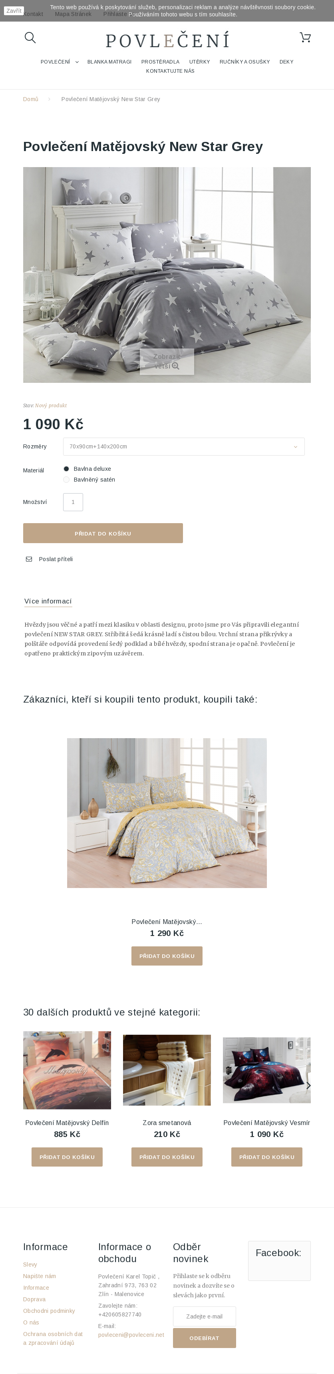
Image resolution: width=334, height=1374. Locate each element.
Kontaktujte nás (170, 71)
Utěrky (199, 62)
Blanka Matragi (109, 62)
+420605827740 (120, 1314)
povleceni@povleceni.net (131, 1335)
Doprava (34, 1299)
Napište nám (39, 1276)
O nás (31, 1322)
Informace (36, 1287)
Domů (30, 99)
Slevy (30, 1264)
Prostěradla (160, 62)
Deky (287, 62)
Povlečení (55, 62)
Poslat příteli (56, 559)
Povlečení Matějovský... (166, 921)
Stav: (28, 405)
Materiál (34, 470)
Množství (35, 502)
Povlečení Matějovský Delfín (67, 1122)
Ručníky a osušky (245, 62)
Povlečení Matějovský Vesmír (266, 1122)
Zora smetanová (167, 1122)
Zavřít (14, 11)
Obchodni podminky (49, 1311)
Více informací (48, 601)
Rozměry (36, 446)
